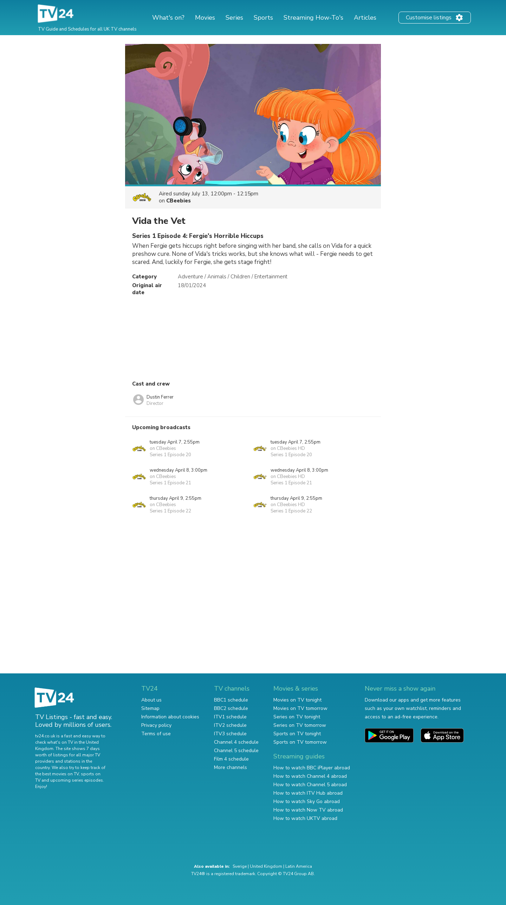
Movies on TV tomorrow (300, 708)
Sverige (240, 866)
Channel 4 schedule (236, 742)
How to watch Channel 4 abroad (310, 776)
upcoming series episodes (76, 780)
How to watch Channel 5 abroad (310, 784)
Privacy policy (156, 725)
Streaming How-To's (313, 17)
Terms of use (156, 733)
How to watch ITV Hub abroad (308, 793)
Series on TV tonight (296, 716)
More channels (230, 767)
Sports (263, 17)
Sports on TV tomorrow (300, 742)
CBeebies (178, 200)
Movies (205, 17)
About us (151, 700)
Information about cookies (170, 716)
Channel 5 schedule (236, 750)
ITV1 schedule (230, 716)
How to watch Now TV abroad (308, 810)
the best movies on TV (57, 774)
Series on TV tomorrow (299, 725)
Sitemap (150, 708)
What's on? (168, 17)
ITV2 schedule (230, 725)
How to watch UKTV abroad (305, 818)
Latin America (298, 866)
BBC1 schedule (231, 700)
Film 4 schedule (231, 759)
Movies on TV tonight (297, 700)
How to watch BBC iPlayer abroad (311, 767)
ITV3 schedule (230, 733)
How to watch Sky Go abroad (306, 801)
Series (234, 17)
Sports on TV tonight (297, 733)
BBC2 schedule (231, 708)
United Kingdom (266, 866)
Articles (365, 17)
